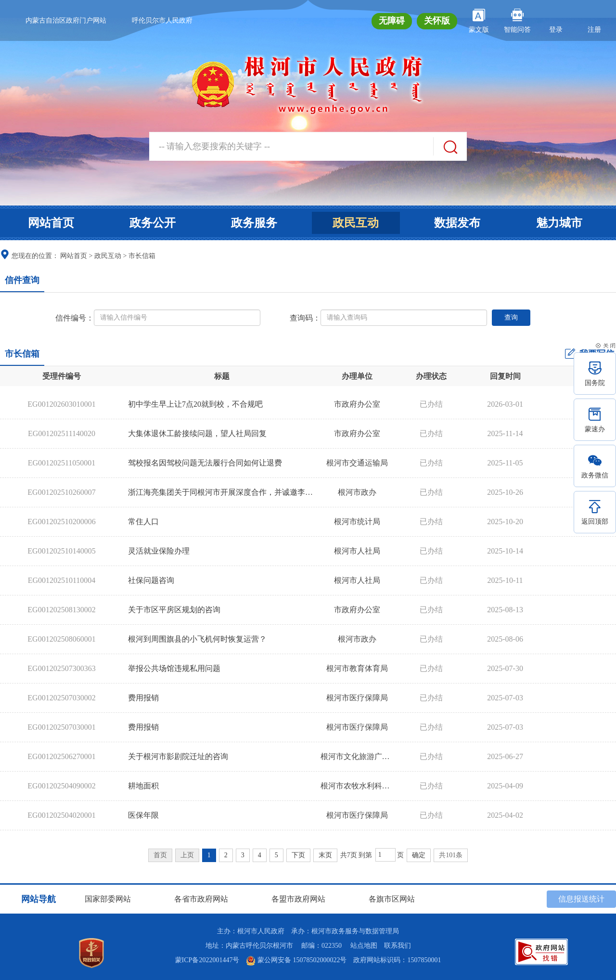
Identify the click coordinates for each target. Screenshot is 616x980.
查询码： (305, 318)
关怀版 (437, 21)
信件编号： (74, 318)
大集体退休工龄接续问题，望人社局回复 (197, 433)
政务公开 (152, 223)
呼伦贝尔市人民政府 (162, 20)
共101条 (450, 855)
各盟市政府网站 (298, 899)
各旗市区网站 (392, 899)
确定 (418, 855)
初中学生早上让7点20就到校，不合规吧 (195, 404)
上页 (187, 855)
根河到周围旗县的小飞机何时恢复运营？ (197, 639)
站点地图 (363, 945)
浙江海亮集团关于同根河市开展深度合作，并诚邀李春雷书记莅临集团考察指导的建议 (274, 492)
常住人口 (143, 521)
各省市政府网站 (201, 899)
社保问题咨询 (151, 580)
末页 (325, 855)
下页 (298, 855)
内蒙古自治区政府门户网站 (66, 20)
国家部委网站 (108, 899)
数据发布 (457, 223)
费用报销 (143, 698)
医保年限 (143, 815)
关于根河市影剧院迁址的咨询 (178, 756)
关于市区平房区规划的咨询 (174, 610)
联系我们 (397, 945)
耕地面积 (143, 786)
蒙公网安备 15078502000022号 (296, 960)
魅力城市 (559, 223)
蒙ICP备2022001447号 (207, 960)
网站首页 (51, 223)
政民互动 (356, 223)
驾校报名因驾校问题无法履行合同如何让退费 (205, 463)
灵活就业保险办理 (159, 551)
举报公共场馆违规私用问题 (174, 668)
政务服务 (254, 223)
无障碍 (392, 21)
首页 (160, 855)
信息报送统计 (581, 899)
